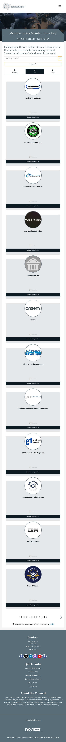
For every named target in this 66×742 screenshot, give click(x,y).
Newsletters (33, 683)
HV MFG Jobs (33, 672)
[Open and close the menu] (45, 6)
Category (15, 71)
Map (52, 71)
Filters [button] (33, 64)
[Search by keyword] (31, 58)
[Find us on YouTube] (40, 656)
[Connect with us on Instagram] (35, 656)
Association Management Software (33, 730)
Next (61, 617)
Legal (57, 737)
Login (52, 624)
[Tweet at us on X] (26, 656)
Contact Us (33, 686)
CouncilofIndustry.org (33, 668)
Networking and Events (33, 679)
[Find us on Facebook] (21, 656)
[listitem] (33, 99)
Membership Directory (33, 675)
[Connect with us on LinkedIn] (30, 656)
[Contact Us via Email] (44, 656)
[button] (60, 58)
